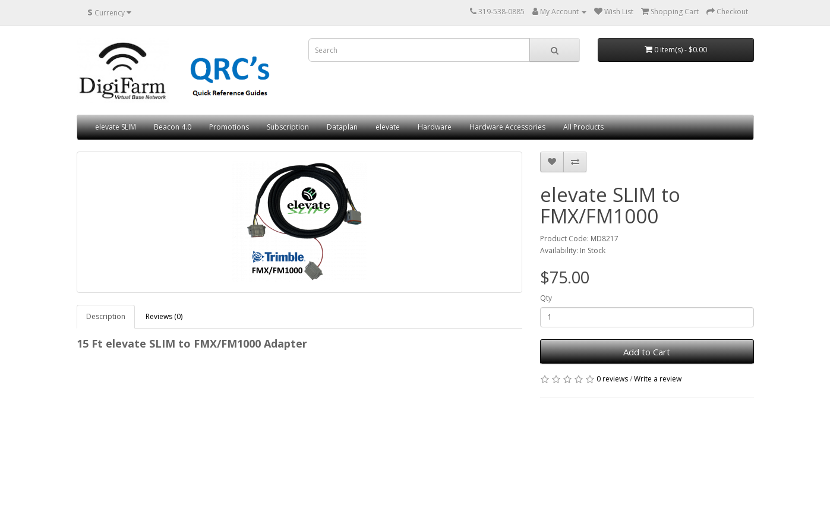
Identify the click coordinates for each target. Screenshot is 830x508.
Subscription (288, 127)
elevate (387, 127)
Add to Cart (646, 352)
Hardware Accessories (507, 127)
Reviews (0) (164, 316)
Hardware (435, 127)
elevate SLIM (115, 127)
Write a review (657, 379)
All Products (583, 127)
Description (105, 316)
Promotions (229, 127)
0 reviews (612, 379)
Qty (546, 298)
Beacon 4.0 (172, 127)
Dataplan (342, 127)
